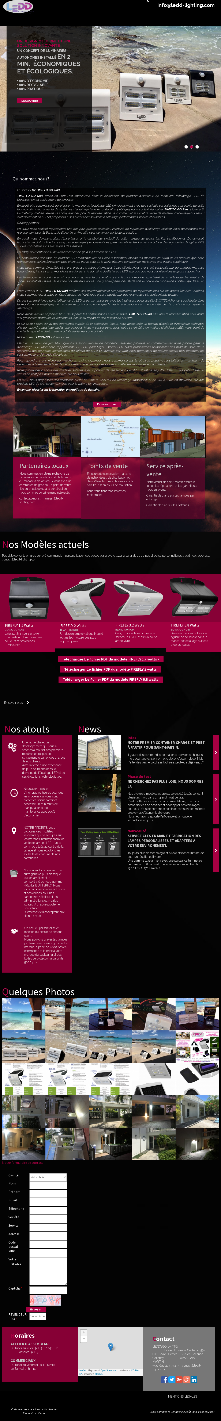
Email (12, 1200)
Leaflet (82, 1370)
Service (13, 1225)
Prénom (14, 1192)
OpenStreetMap (109, 1370)
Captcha (14, 1288)
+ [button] (83, 1333)
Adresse (14, 1234)
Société (13, 1217)
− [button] (83, 1339)
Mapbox (99, 1374)
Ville (11, 1251)
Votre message (14, 1261)
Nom (12, 1183)
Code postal (13, 1244)
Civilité (13, 1175)
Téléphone (16, 1208)
